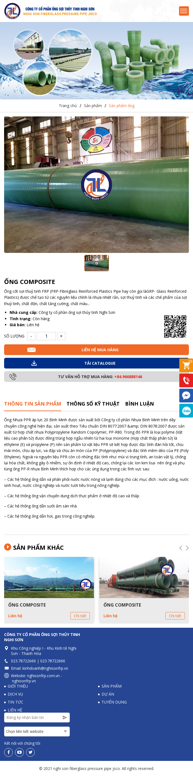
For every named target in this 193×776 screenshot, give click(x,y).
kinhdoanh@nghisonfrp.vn (45, 668)
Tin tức (15, 702)
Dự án (108, 694)
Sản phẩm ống (121, 105)
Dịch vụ (15, 694)
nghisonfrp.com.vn (43, 675)
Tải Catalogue (100, 363)
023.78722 (20, 660)
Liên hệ (15, 615)
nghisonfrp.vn (24, 680)
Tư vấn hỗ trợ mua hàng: (100, 376)
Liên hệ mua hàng (100, 350)
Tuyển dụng (114, 702)
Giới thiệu (18, 686)
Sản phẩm (93, 105)
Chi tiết (80, 615)
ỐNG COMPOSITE (27, 605)
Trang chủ (68, 105)
